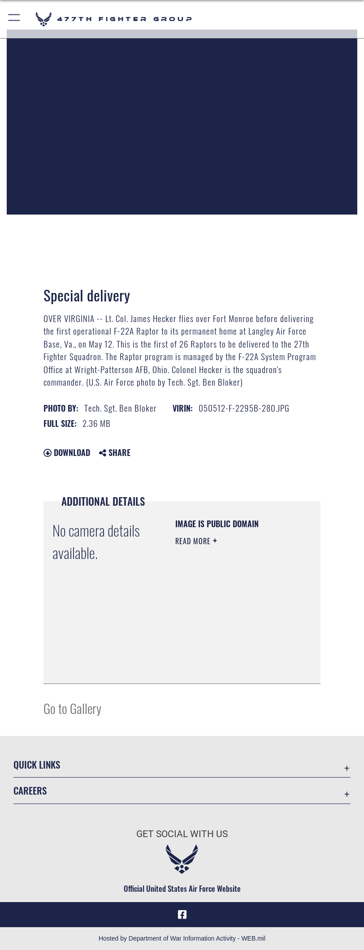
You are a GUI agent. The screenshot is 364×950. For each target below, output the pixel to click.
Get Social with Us (182, 834)
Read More (194, 541)
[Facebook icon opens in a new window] (182, 914)
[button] (14, 19)
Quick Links (36, 764)
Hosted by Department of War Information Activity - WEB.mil (182, 938)
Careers (30, 790)
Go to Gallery (72, 708)
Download (66, 452)
